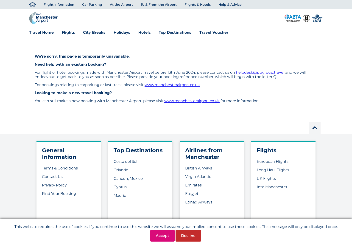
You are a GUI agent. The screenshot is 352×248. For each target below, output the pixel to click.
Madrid (120, 198)
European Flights (272, 164)
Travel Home (41, 35)
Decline (188, 236)
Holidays (122, 35)
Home (32, 4)
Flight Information (59, 5)
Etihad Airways (198, 205)
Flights (68, 35)
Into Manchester (272, 189)
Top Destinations (175, 35)
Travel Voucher (213, 35)
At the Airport (121, 5)
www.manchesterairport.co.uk (172, 87)
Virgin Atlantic (198, 179)
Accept (162, 236)
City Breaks (94, 35)
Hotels (144, 35)
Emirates (193, 188)
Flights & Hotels (197, 5)
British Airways (198, 171)
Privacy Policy (54, 188)
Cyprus (120, 189)
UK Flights (266, 181)
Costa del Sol (125, 164)
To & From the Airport (159, 5)
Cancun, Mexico (128, 181)
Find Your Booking (59, 196)
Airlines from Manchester (204, 156)
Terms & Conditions (60, 171)
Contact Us (52, 179)
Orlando (121, 172)
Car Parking (92, 5)
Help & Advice (230, 5)
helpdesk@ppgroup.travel (260, 75)
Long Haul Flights (273, 172)
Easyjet (191, 196)
